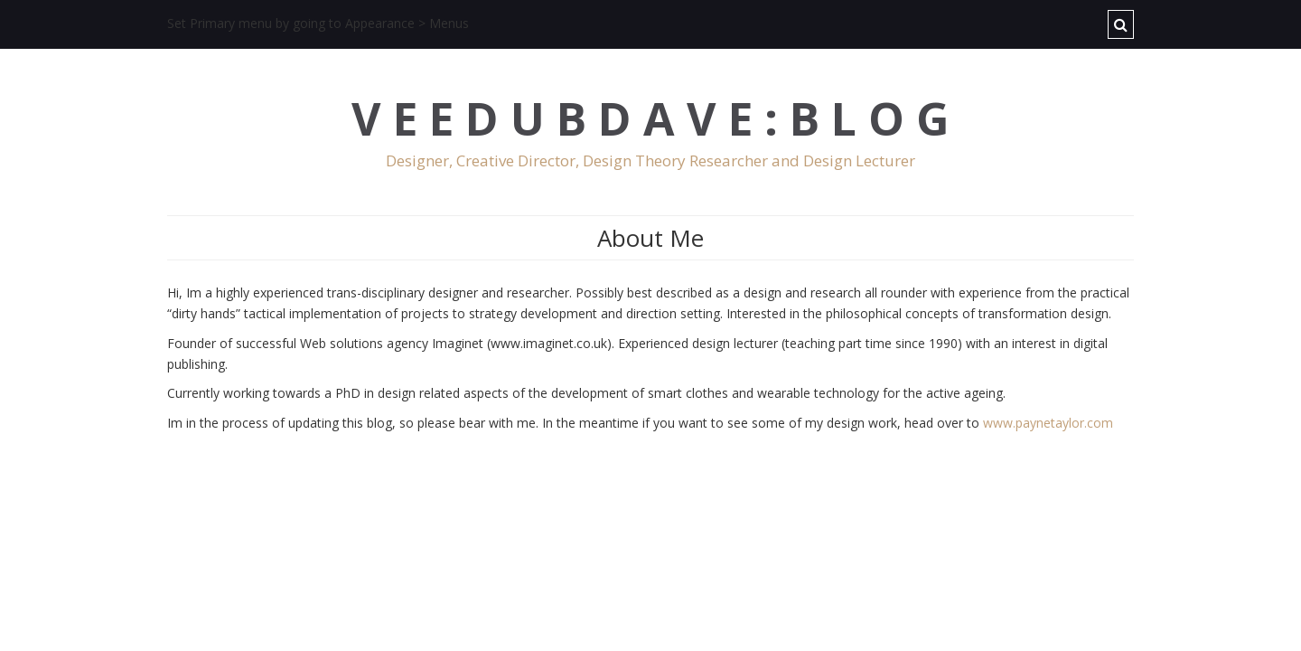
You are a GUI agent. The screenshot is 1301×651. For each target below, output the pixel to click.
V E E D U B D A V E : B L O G (650, 119)
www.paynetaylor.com (1048, 422)
